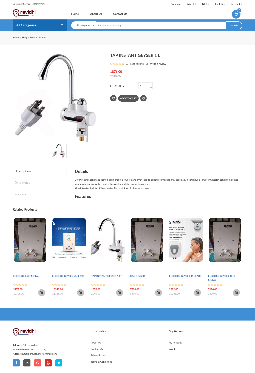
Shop (24, 37)
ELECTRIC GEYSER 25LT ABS (68, 275)
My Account (175, 342)
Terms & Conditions (101, 361)
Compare (176, 3)
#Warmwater (106, 188)
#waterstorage (141, 188)
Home (75, 13)
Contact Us (120, 13)
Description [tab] (23, 171)
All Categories (26, 25)
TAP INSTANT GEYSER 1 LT (106, 275)
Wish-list (191, 3)
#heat (78, 188)
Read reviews (134, 63)
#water (85, 188)
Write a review (155, 63)
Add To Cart (128, 98)
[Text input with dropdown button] (161, 25)
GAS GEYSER (137, 275)
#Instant (118, 188)
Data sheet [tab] (22, 182)
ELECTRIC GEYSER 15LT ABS (185, 275)
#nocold (127, 188)
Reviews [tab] (20, 194)
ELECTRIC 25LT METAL (26, 275)
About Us (96, 13)
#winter (94, 188)
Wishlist (173, 348)
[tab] (59, 151)
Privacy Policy (98, 355)
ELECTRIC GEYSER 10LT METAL (221, 277)
